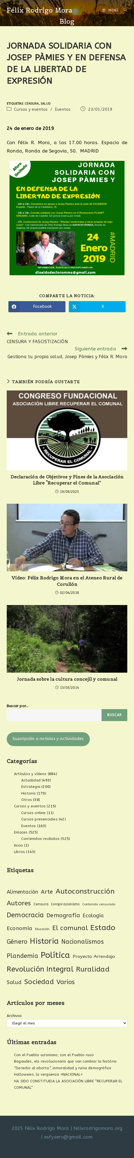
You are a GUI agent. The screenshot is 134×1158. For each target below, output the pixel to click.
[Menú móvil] (110, 10)
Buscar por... (18, 706)
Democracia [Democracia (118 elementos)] (25, 915)
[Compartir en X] (97, 306)
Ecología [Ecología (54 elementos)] (93, 916)
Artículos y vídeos (30, 774)
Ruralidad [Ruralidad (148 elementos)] (92, 969)
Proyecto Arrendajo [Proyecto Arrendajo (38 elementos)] (94, 956)
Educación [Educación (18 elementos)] (42, 929)
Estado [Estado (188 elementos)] (102, 927)
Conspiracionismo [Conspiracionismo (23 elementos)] (65, 904)
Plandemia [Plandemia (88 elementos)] (22, 956)
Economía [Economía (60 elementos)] (19, 928)
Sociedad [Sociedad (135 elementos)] (39, 982)
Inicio (18, 845)
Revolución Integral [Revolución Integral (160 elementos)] (40, 969)
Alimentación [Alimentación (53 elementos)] (22, 892)
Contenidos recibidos (40, 839)
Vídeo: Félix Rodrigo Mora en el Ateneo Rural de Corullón (66, 581)
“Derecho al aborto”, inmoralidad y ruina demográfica (62, 1068)
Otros (26, 800)
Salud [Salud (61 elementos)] (14, 982)
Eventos (62, 109)
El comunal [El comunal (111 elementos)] (70, 928)
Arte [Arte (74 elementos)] (47, 891)
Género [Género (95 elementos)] (17, 941)
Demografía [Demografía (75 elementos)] (63, 915)
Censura (32, 103)
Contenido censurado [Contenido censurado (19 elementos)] (99, 904)
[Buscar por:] (123, 10)
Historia (28, 793)
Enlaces (20, 832)
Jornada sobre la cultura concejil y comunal (67, 679)
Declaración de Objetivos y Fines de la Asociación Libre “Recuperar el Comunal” (67, 480)
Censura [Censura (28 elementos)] (41, 904)
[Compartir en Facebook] (36, 306)
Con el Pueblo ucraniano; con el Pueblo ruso (54, 1055)
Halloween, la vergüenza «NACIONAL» (48, 1074)
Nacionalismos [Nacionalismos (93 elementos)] (82, 941)
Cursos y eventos (31, 109)
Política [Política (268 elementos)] (55, 955)
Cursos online (33, 813)
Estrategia (30, 787)
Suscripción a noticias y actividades (48, 738)
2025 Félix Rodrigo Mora (40, 1128)
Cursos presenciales (39, 819)
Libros (19, 852)
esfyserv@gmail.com (68, 1137)
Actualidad (31, 780)
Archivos (14, 1016)
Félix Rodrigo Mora (40, 10)
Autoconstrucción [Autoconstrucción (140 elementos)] (85, 891)
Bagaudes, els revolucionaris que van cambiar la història (65, 1061)
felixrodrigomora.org (97, 1128)
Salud (45, 103)
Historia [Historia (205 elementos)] (44, 941)
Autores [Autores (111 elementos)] (19, 903)
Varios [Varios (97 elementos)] (66, 982)
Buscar (114, 715)
